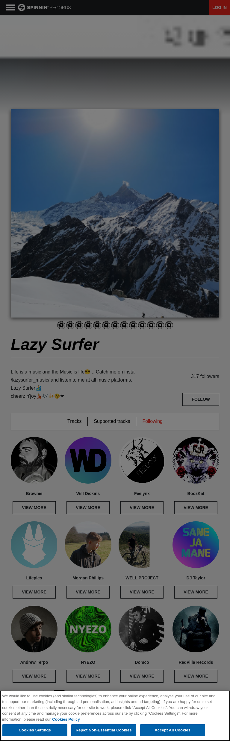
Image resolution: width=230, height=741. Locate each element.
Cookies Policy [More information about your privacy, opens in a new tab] (66, 719)
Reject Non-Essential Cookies (104, 730)
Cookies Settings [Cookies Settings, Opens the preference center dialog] (35, 730)
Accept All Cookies (172, 730)
